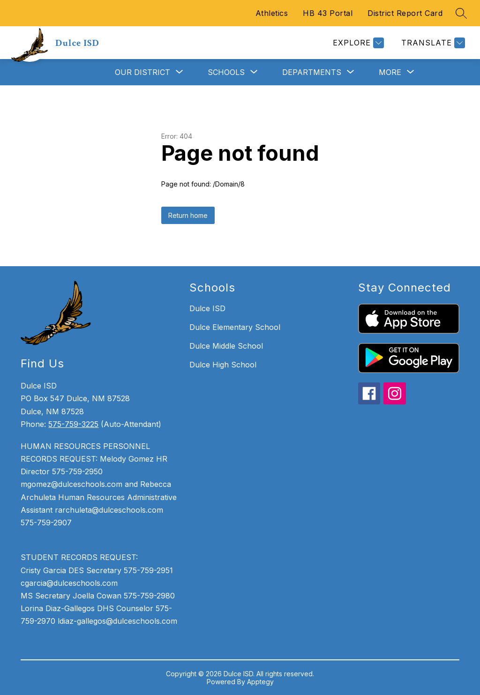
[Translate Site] (432, 43)
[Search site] (461, 13)
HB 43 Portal (327, 13)
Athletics (271, 13)
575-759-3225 (73, 424)
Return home (188, 215)
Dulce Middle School (226, 346)
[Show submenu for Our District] (142, 72)
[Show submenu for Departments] (311, 72)
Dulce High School (222, 364)
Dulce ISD (207, 308)
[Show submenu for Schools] (226, 72)
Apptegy (260, 682)
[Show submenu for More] (390, 72)
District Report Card (405, 13)
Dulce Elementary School (234, 327)
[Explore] (357, 43)
